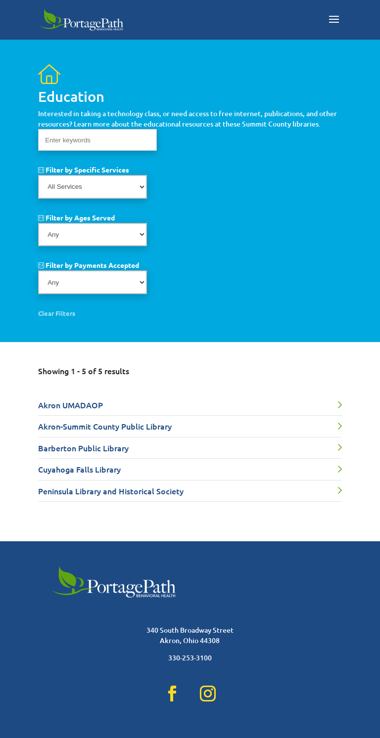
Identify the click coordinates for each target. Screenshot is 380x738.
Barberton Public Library (83, 447)
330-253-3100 (190, 657)
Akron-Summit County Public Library (105, 426)
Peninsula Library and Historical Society (111, 490)
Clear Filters (56, 313)
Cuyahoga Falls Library (79, 469)
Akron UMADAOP (70, 404)
